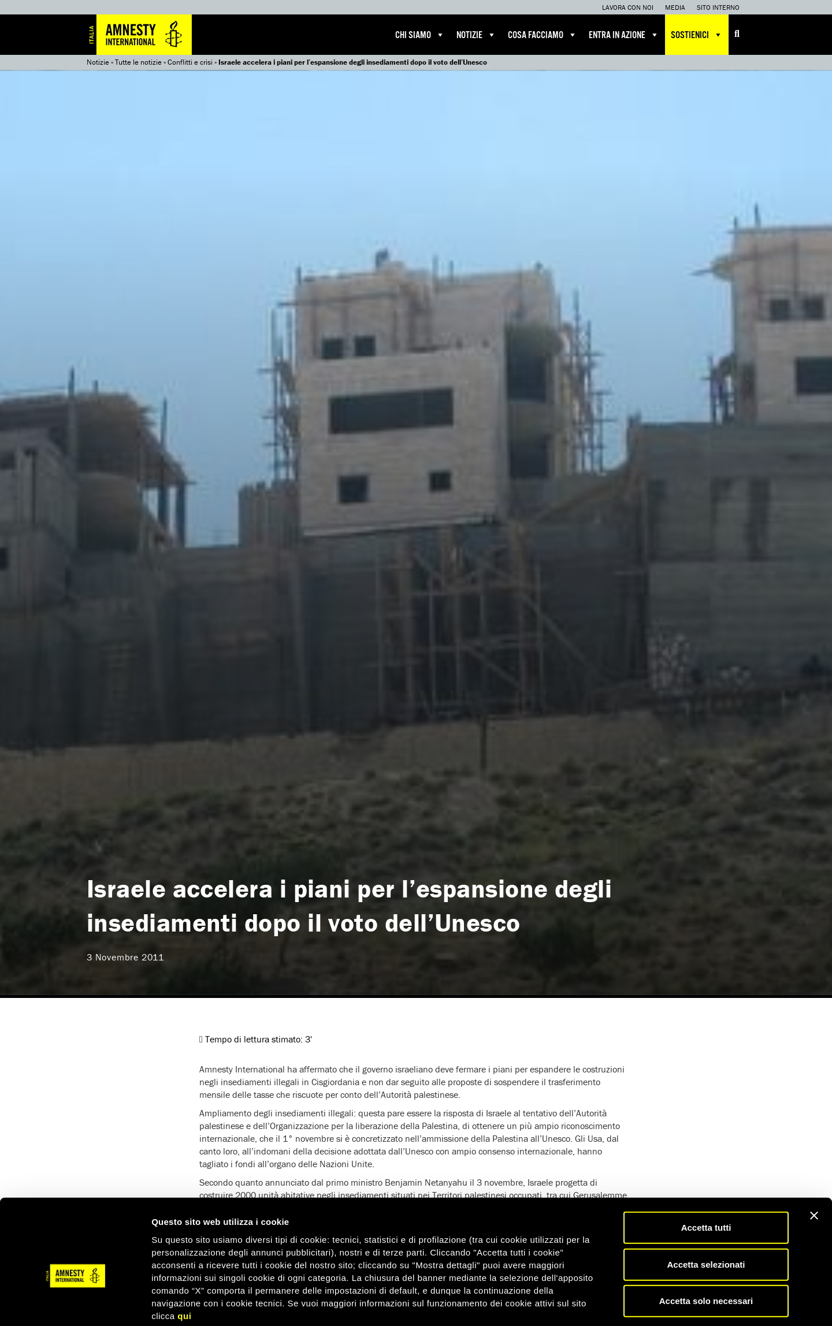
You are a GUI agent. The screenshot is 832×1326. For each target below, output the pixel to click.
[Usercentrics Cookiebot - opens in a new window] (74, 1303)
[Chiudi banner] (814, 1157)
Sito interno (718, 7)
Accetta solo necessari (706, 1242)
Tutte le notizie (138, 62)
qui (184, 1257)
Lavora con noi (627, 7)
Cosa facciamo (542, 34)
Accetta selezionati (706, 1206)
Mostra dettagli (608, 1303)
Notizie (476, 34)
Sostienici (697, 34)
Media (675, 7)
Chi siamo (420, 34)
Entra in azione (624, 34)
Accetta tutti (706, 1169)
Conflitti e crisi (190, 62)
